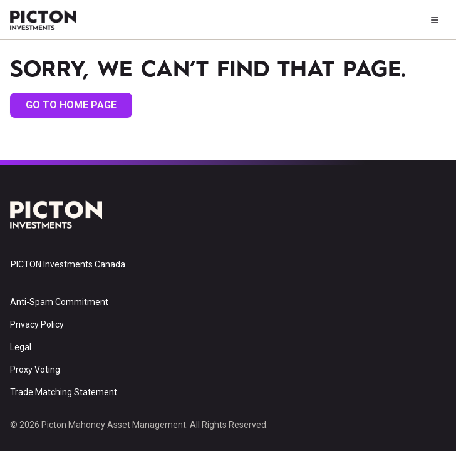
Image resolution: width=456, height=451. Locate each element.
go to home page (71, 105)
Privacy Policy (37, 324)
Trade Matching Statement (63, 392)
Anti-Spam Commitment (59, 302)
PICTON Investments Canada (68, 264)
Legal (20, 347)
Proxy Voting (35, 370)
